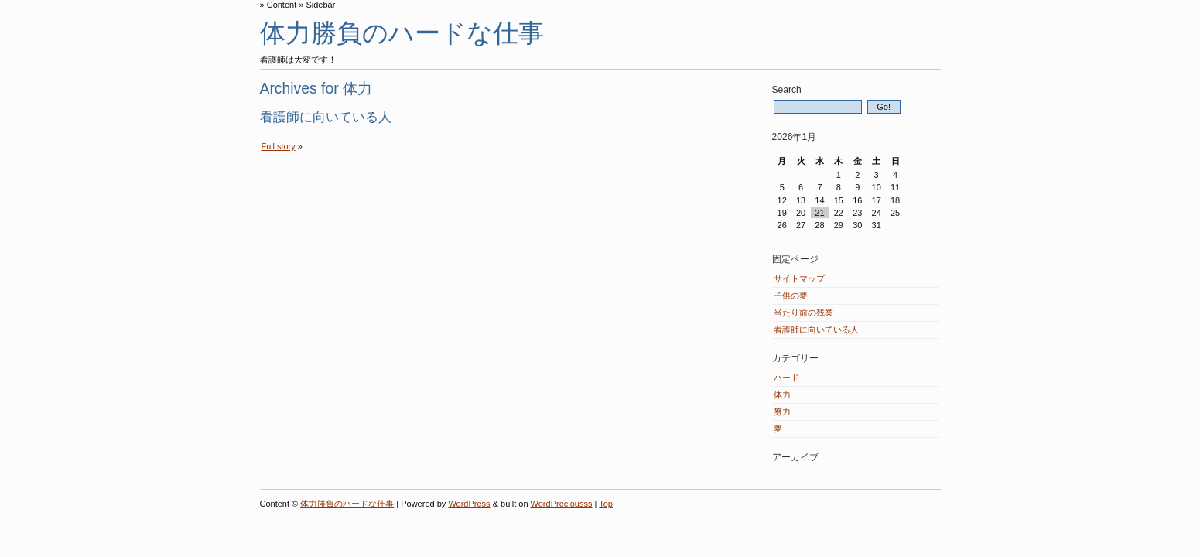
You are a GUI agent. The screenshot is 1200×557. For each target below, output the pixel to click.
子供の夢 (791, 295)
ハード (786, 377)
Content (282, 4)
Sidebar (320, 4)
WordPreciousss (562, 503)
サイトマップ (799, 278)
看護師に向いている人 (325, 117)
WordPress (469, 503)
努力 (782, 411)
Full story (279, 146)
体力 (782, 394)
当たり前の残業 (803, 312)
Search (787, 89)
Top (606, 503)
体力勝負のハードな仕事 (402, 33)
